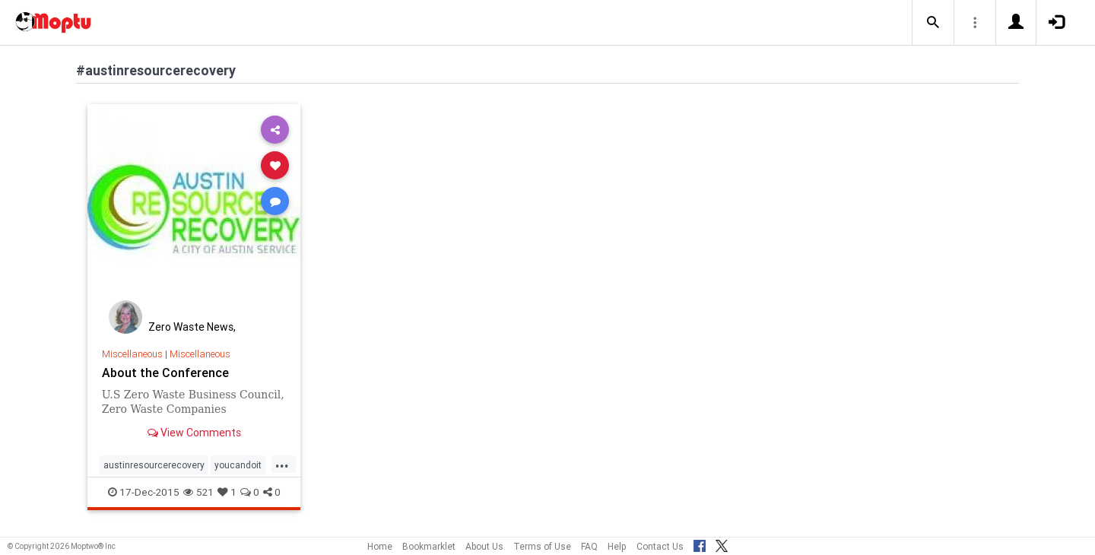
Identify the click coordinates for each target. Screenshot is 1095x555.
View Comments (194, 432)
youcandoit (238, 465)
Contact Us (660, 546)
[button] (933, 22)
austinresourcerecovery (154, 465)
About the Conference (165, 372)
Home (379, 546)
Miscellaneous (132, 353)
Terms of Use (542, 546)
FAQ (589, 546)
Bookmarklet (428, 546)
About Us (484, 546)
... (282, 463)
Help (617, 546)
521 (198, 492)
